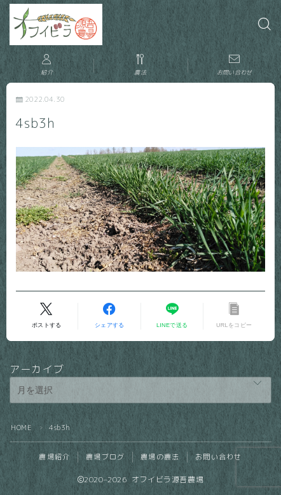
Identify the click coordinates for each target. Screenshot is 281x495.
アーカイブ (37, 369)
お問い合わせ (218, 457)
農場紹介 (54, 457)
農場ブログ (105, 457)
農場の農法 (159, 457)
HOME (21, 427)
